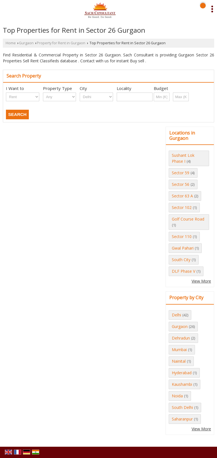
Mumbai (179, 349)
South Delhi (182, 407)
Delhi (176, 315)
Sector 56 (180, 184)
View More (201, 281)
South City (181, 259)
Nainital (179, 361)
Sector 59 (180, 172)
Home (11, 43)
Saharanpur (182, 419)
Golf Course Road (188, 219)
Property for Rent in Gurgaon (61, 43)
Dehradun (181, 338)
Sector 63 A (182, 196)
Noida (177, 395)
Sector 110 (182, 236)
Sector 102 (182, 207)
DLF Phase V (183, 271)
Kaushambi (182, 384)
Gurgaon (26, 43)
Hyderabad (182, 372)
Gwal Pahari (183, 248)
